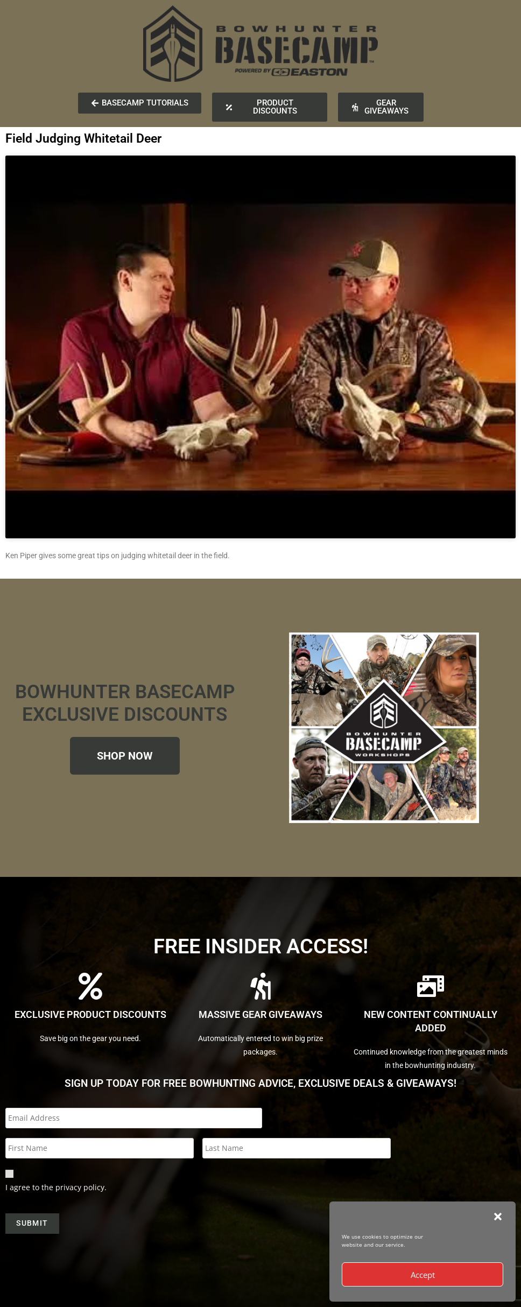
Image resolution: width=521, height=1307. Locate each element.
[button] (497, 1216)
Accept (423, 1274)
